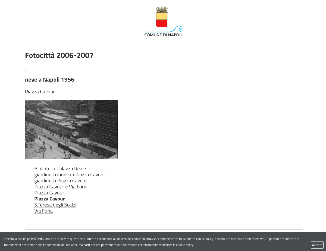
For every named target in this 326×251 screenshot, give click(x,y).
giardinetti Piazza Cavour (60, 180)
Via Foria (43, 211)
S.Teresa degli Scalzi (55, 205)
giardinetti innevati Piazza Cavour (69, 174)
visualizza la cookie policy (176, 244)
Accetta (317, 244)
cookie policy (26, 238)
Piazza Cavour (49, 193)
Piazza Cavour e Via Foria (60, 187)
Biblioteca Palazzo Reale (60, 168)
